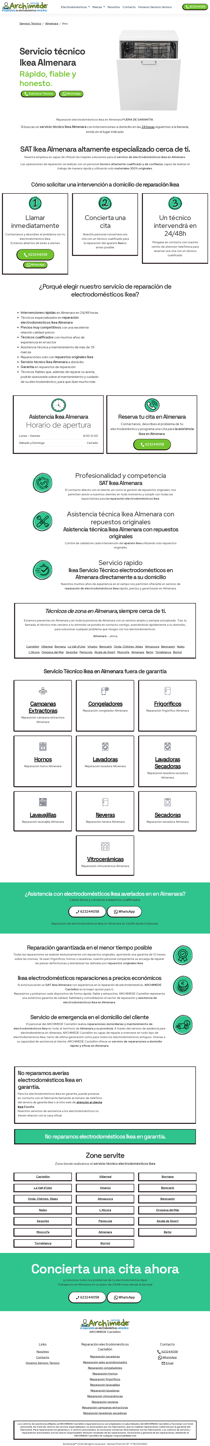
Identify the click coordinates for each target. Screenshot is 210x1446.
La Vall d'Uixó (76, 646)
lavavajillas (43, 814)
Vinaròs (92, 646)
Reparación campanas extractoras (105, 1407)
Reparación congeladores (105, 1368)
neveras (105, 814)
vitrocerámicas (105, 859)
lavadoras (105, 759)
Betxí (149, 652)
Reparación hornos (105, 1373)
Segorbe (72, 652)
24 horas (148, 127)
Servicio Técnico (30, 23)
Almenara (51, 23)
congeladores (105, 703)
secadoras (168, 814)
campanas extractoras (43, 707)
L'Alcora (34, 652)
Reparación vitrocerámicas (105, 1396)
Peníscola (86, 652)
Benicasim (168, 646)
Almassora (152, 646)
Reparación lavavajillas (105, 1385)
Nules (181, 646)
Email (167, 1363)
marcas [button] (98, 7)
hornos (43, 759)
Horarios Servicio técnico (155, 7)
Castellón (32, 646)
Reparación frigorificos (105, 1379)
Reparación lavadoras (105, 1390)
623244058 (195, 7)
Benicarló (105, 646)
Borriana (60, 646)
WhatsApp (71, 94)
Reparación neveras (105, 1402)
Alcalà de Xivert (104, 652)
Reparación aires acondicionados (105, 1362)
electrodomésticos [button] (74, 7)
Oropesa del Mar (53, 652)
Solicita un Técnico (38, 94)
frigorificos (167, 703)
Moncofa (123, 652)
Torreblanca (163, 652)
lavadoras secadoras (168, 763)
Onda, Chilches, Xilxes (128, 646)
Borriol (177, 652)
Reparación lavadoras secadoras (105, 1413)
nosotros (114, 7)
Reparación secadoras (105, 1356)
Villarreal (47, 646)
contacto (129, 7)
